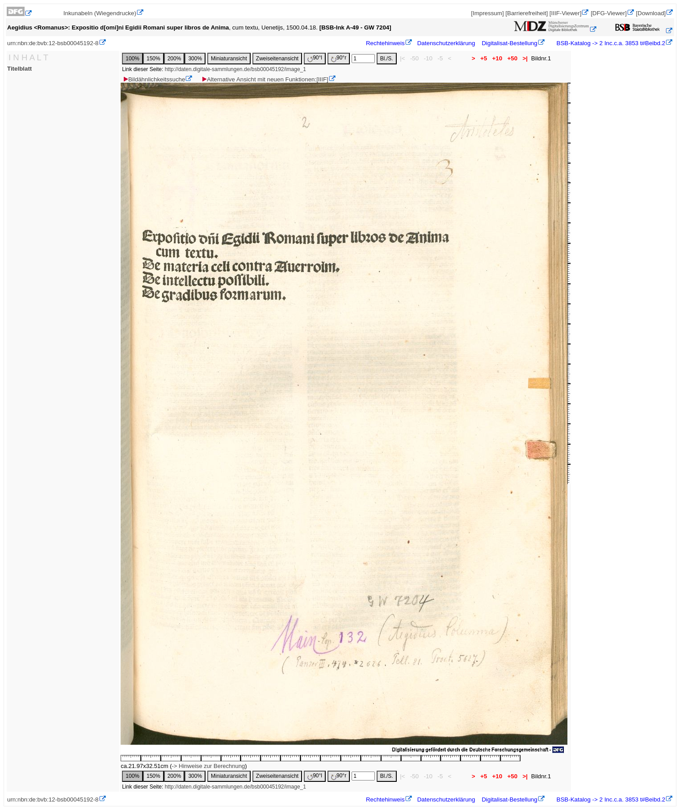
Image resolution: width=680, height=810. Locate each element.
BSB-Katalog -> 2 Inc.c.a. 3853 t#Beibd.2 (610, 43)
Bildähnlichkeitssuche (153, 79)
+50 (512, 58)
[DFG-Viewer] (608, 13)
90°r (338, 58)
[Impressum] (487, 13)
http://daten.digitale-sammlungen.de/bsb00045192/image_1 (235, 69)
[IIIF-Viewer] (566, 13)
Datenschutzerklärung (446, 43)
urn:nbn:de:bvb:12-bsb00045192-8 (53, 43)
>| (525, 58)
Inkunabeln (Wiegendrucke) (99, 13)
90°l (314, 58)
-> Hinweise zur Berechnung (208, 766)
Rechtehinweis (385, 43)
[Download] (651, 13)
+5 (484, 58)
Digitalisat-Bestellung (509, 43)
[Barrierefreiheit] (526, 13)
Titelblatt (19, 68)
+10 (497, 58)
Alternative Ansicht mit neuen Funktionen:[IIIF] (264, 79)
